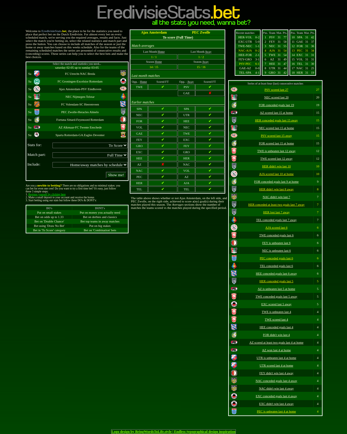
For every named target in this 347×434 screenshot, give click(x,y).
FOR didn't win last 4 (276, 334)
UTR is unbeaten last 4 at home (276, 357)
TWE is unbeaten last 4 (276, 311)
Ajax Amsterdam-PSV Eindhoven (80, 89)
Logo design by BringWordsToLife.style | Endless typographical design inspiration (173, 432)
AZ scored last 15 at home (276, 112)
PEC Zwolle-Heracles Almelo (80, 112)
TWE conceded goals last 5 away (276, 296)
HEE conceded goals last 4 (276, 327)
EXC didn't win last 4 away (276, 403)
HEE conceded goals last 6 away (276, 273)
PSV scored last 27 (276, 89)
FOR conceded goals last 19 (276, 105)
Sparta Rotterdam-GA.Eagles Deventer (80, 135)
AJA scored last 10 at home (276, 174)
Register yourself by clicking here (46, 194)
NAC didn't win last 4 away (276, 388)
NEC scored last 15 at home (276, 128)
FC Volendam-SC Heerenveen (80, 104)
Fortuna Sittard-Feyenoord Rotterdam (80, 119)
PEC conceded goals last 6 (276, 258)
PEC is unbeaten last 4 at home (276, 411)
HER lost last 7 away (276, 212)
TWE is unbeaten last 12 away (276, 151)
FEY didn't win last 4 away (276, 373)
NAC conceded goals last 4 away (276, 380)
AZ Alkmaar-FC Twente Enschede (80, 127)
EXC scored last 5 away (276, 304)
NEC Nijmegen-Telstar (79, 96)
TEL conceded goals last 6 (276, 266)
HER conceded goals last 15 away (276, 120)
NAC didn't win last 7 (276, 197)
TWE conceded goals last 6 (276, 235)
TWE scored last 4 (276, 319)
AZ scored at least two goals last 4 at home (276, 342)
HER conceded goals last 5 (276, 281)
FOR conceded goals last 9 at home (276, 181)
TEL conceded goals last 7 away (276, 220)
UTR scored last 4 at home (276, 365)
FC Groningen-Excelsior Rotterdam (80, 81)
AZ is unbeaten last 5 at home (276, 289)
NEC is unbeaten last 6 (276, 250)
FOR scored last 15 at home (276, 143)
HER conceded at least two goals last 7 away (276, 204)
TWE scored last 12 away (276, 158)
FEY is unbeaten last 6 (276, 243)
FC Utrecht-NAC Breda (80, 73)
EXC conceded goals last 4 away (276, 396)
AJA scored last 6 (276, 227)
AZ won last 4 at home (276, 350)
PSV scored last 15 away (276, 135)
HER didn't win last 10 (276, 166)
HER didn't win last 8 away (276, 189)
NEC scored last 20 (276, 97)
